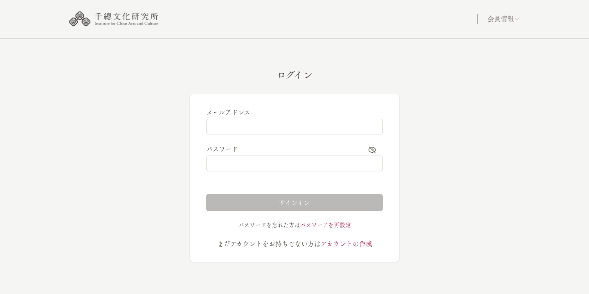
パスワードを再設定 (325, 225)
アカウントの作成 (346, 244)
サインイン (294, 202)
